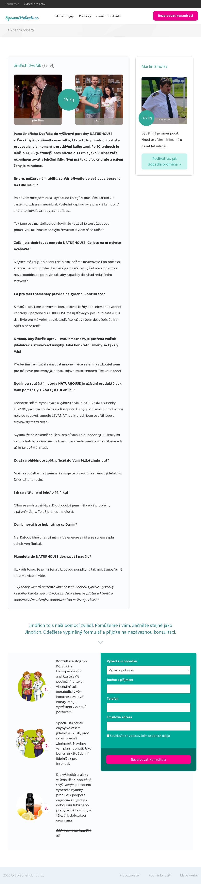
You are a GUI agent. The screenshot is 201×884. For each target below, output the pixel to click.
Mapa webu (189, 875)
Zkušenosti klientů (108, 16)
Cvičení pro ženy (34, 4)
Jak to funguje (64, 16)
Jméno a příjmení (120, 680)
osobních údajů (159, 736)
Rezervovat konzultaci (175, 15)
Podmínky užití (159, 875)
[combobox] (148, 670)
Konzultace (12, 4)
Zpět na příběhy (21, 30)
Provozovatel (129, 875)
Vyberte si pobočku (122, 661)
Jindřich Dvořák (27, 65)
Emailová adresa (119, 717)
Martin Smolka (154, 66)
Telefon (112, 698)
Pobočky (85, 16)
